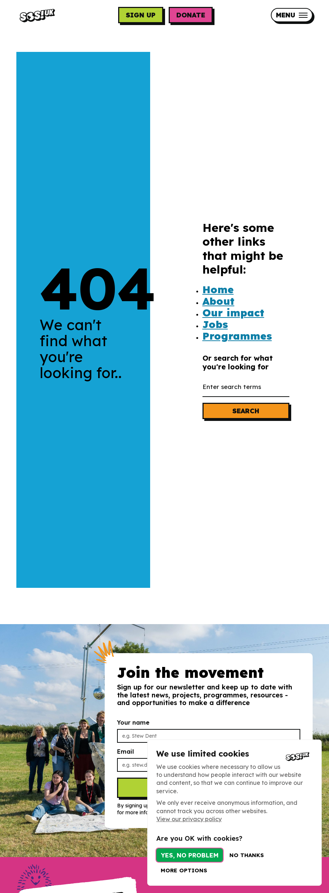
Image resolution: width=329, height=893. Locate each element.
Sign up (141, 15)
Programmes (237, 336)
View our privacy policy (189, 819)
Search (245, 411)
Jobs (215, 324)
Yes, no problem (189, 855)
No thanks (246, 855)
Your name (135, 726)
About (218, 301)
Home (218, 289)
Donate (190, 15)
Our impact (233, 313)
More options (184, 870)
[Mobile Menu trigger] (292, 15)
